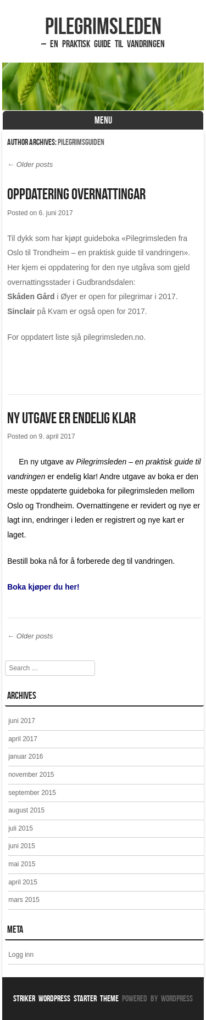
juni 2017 (21, 721)
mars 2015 (24, 900)
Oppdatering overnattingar (76, 194)
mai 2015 (21, 864)
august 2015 (26, 810)
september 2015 (32, 793)
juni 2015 (21, 846)
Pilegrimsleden (103, 25)
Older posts (30, 164)
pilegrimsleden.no (113, 337)
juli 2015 (20, 828)
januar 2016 (25, 756)
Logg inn (21, 955)
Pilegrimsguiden (81, 142)
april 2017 (22, 739)
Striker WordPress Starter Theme (66, 998)
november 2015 (31, 774)
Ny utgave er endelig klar (71, 418)
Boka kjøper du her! (43, 586)
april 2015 (22, 882)
